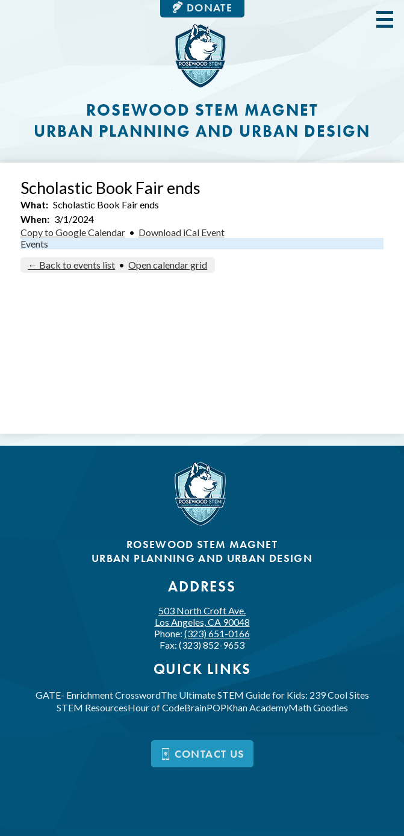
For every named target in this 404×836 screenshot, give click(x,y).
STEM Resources (92, 707)
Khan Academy (257, 707)
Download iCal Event (181, 232)
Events (34, 243)
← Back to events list (71, 264)
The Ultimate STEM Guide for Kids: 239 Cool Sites (265, 694)
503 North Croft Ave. (202, 616)
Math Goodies (318, 707)
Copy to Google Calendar (72, 232)
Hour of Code (156, 707)
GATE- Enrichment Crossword (98, 694)
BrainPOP (205, 707)
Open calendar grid (167, 264)
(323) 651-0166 (217, 633)
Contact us (202, 754)
